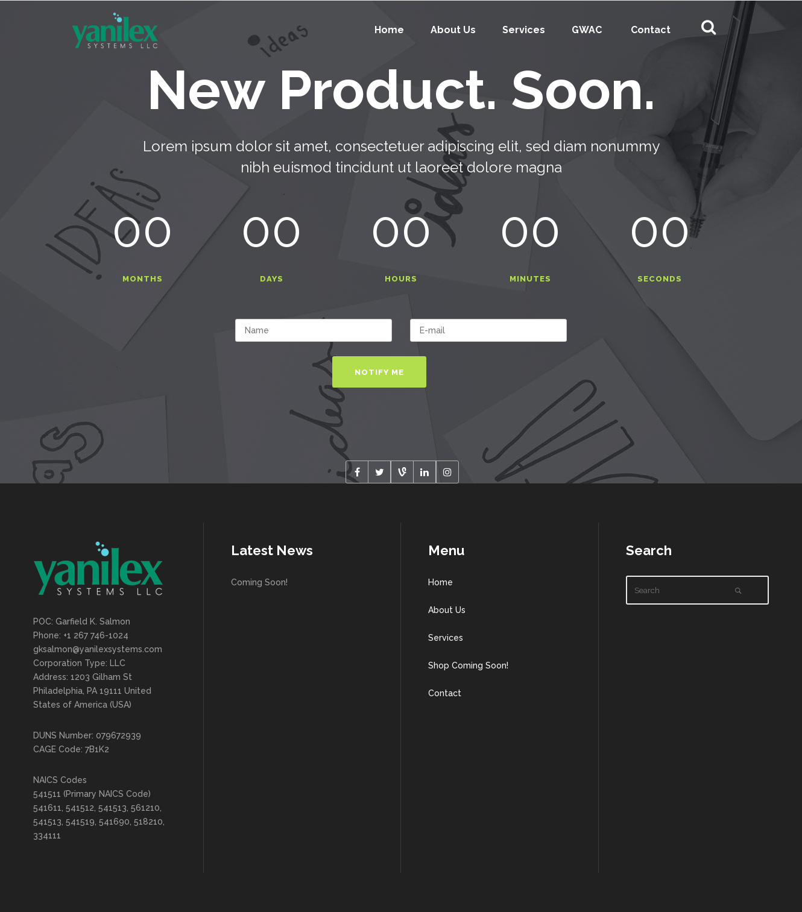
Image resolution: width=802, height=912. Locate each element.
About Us (447, 610)
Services (445, 638)
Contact (444, 693)
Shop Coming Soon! (468, 665)
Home (440, 582)
